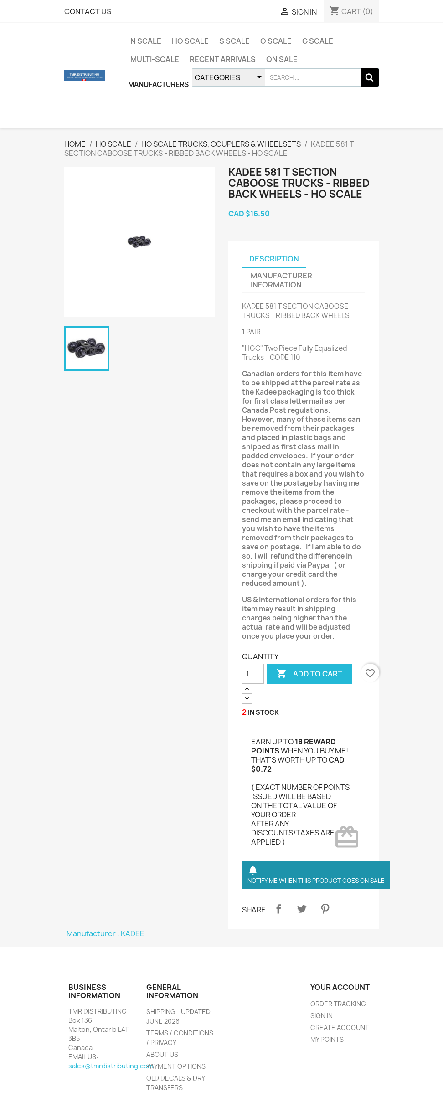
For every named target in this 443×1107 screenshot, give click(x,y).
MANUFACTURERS (158, 84)
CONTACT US (87, 11)
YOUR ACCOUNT (340, 987)
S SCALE (234, 41)
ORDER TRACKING (338, 1003)
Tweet (302, 909)
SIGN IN (321, 1015)
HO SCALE (190, 41)
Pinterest (325, 909)
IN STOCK (263, 712)
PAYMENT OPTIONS (176, 1066)
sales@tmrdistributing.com (110, 1065)
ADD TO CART (309, 674)
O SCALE (276, 41)
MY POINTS (327, 1039)
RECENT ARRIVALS (223, 59)
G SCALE (317, 41)
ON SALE (282, 59)
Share (278, 909)
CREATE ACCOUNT (339, 1027)
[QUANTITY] (253, 674)
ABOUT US (162, 1054)
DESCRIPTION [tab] (274, 259)
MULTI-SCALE (154, 59)
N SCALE (145, 41)
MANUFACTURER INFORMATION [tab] (281, 280)
